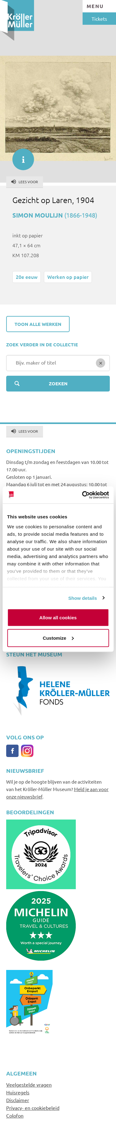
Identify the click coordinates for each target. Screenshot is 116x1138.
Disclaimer (17, 1100)
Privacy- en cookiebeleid (32, 1108)
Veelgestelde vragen (29, 1084)
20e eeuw (26, 276)
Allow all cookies (58, 617)
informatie (20, 156)
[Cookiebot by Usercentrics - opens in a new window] (82, 495)
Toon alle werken (38, 324)
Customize (58, 637)
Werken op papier (67, 276)
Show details (82, 597)
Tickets (99, 18)
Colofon (15, 1115)
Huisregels (17, 1092)
